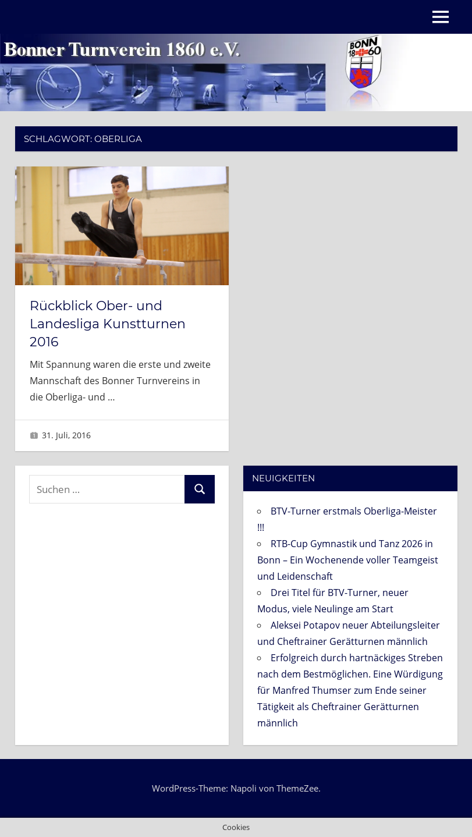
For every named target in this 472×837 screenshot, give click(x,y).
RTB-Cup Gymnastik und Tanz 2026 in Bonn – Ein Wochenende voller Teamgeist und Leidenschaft (347, 560)
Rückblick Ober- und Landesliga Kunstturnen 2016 (108, 324)
